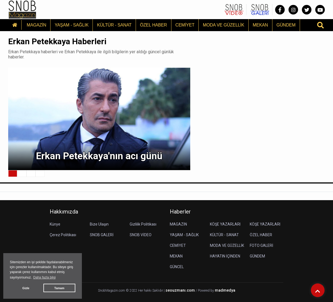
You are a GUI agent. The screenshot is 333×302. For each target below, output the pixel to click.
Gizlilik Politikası (143, 224)
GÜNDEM (286, 25)
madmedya (225, 290)
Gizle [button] (25, 288)
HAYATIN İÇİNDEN (225, 256)
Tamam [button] (59, 288)
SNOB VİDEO (140, 235)
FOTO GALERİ (261, 245)
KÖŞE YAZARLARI (225, 224)
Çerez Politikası (63, 235)
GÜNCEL (177, 267)
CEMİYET (185, 25)
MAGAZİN (36, 25)
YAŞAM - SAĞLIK (71, 25)
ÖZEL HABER (153, 25)
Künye (55, 224)
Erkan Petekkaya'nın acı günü (99, 156)
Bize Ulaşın (99, 224)
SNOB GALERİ (102, 235)
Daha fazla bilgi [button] (44, 277)
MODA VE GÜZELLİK (223, 25)
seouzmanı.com (180, 290)
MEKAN (260, 25)
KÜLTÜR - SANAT (114, 25)
